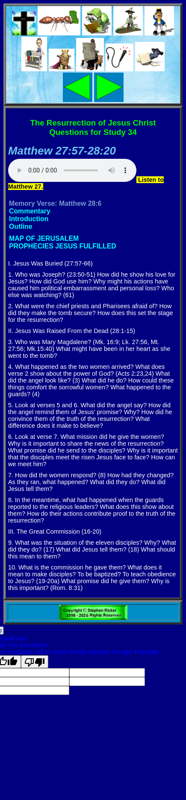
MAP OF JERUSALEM (44, 238)
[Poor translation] (34, 661)
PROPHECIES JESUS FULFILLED (62, 246)
